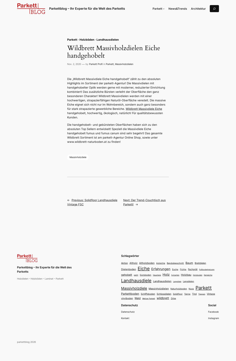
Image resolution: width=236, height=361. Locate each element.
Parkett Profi (96, 64)
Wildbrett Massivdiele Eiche (144, 108)
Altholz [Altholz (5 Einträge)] (133, 263)
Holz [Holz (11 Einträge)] (166, 275)
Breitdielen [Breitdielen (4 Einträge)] (200, 263)
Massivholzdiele (77, 157)
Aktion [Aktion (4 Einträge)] (124, 263)
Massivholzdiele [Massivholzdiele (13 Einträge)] (134, 288)
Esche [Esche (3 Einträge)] (175, 269)
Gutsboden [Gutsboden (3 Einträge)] (145, 275)
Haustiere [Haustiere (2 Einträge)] (157, 275)
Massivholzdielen (124, 64)
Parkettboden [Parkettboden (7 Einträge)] (130, 293)
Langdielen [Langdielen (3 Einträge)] (188, 281)
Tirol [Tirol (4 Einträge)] (194, 293)
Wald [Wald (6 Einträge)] (138, 298)
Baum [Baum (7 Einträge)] (189, 263)
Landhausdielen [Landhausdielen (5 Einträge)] (162, 281)
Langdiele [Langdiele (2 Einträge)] (177, 282)
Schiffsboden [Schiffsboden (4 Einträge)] (148, 293)
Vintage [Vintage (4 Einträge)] (211, 293)
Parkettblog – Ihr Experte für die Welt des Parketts (87, 8)
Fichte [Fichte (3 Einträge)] (183, 269)
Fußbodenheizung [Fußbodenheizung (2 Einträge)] (206, 270)
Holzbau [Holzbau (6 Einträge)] (186, 274)
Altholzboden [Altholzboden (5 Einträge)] (147, 263)
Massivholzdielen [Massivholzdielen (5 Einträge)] (159, 288)
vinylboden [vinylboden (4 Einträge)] (127, 298)
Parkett (110, 64)
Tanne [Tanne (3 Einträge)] (187, 294)
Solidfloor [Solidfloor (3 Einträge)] (178, 294)
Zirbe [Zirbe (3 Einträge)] (173, 298)
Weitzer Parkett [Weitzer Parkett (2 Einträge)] (148, 299)
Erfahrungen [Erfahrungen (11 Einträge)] (160, 269)
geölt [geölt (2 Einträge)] (136, 275)
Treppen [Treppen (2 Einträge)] (201, 294)
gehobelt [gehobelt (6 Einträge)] (126, 274)
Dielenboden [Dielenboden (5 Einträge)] (128, 269)
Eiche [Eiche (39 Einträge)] (144, 268)
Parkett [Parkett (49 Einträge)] (204, 288)
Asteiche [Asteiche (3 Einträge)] (160, 263)
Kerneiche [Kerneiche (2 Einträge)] (208, 275)
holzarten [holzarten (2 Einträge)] (175, 275)
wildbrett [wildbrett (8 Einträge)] (163, 298)
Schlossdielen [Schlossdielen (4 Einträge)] (164, 293)
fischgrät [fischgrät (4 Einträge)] (192, 269)
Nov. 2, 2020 (74, 64)
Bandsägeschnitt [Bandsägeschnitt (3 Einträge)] (175, 263)
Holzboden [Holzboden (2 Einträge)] (197, 275)
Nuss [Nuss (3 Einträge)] (191, 289)
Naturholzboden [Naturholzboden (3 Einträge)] (178, 289)
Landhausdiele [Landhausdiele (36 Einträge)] (136, 280)
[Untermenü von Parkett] (164, 9)
